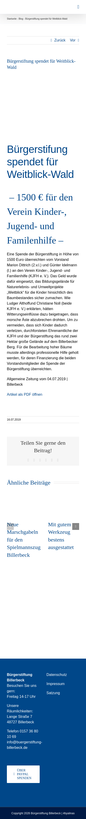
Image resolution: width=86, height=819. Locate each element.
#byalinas (69, 813)
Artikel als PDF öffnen (24, 394)
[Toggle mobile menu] (78, 7)
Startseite (12, 19)
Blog (21, 19)
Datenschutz (57, 675)
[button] (10, 526)
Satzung (53, 693)
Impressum (56, 684)
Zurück (60, 40)
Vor (72, 40)
